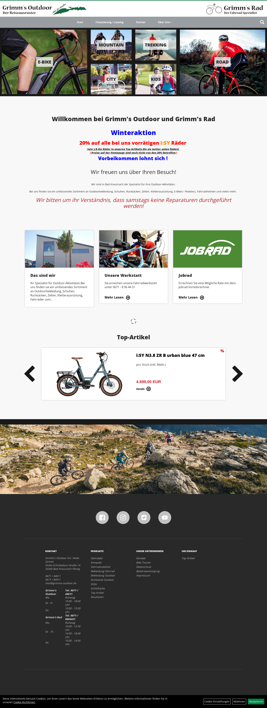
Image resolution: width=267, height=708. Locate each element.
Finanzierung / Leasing (109, 22)
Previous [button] (29, 374)
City (111, 79)
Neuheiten (97, 597)
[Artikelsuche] (262, 22)
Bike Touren (143, 562)
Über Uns (164, 22)
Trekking (156, 45)
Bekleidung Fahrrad (102, 571)
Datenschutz (143, 567)
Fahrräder (97, 558)
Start (80, 22)
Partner (140, 22)
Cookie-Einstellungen (217, 701)
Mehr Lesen (114, 297)
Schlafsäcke (98, 588)
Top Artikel (97, 592)
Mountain (111, 45)
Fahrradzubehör (100, 567)
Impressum (143, 575)
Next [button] (238, 374)
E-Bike (44, 62)
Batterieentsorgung (148, 571)
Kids (156, 79)
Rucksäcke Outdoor (102, 579)
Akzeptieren (256, 701)
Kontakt (140, 558)
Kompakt (96, 562)
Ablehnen (239, 701)
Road (222, 62)
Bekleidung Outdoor (103, 575)
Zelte (94, 584)
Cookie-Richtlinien (24, 702)
